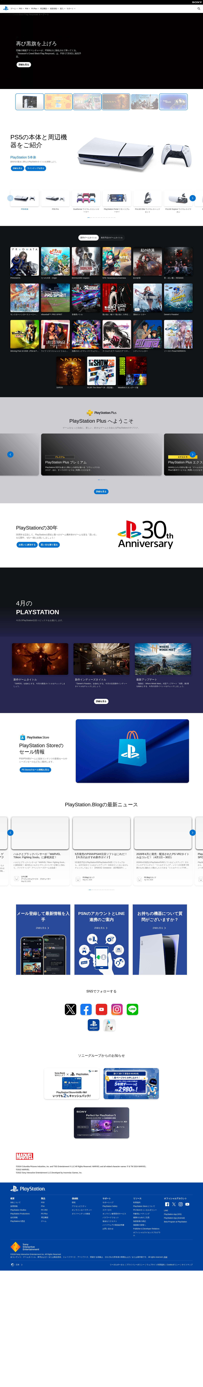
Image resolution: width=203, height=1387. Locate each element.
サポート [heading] (107, 1198)
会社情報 (14, 1217)
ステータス (107, 1210)
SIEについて (15, 1202)
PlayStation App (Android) (174, 1218)
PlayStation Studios (18, 1210)
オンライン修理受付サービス (114, 1214)
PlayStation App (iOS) (173, 1214)
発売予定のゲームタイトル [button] (112, 238)
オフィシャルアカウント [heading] (175, 1198)
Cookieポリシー (173, 1265)
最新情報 (53, 9)
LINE (166, 1210)
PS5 (20, 9)
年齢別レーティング (141, 1214)
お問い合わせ (108, 1229)
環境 (73, 1202)
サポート (70, 9)
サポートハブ (108, 1202)
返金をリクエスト (110, 1221)
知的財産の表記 (139, 1221)
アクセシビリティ (79, 1206)
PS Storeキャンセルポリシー (145, 1210)
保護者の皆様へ (139, 1225)
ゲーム (13, 9)
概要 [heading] (12, 1198)
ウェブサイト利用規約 (156, 1265)
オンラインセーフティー (82, 1210)
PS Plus (34, 9)
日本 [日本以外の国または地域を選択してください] (16, 1265)
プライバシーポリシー (135, 1265)
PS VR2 (44, 1210)
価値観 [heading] (75, 1198)
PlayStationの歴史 (17, 1221)
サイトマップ (187, 1265)
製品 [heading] (43, 1198)
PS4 (26, 9)
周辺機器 (43, 9)
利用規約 (136, 1202)
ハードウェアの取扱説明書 (113, 1225)
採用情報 (14, 1206)
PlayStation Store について (144, 1206)
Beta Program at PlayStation (175, 1222)
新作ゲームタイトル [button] (88, 238)
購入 (61, 9)
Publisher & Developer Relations (146, 1229)
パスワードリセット (111, 1217)
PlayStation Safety (110, 1206)
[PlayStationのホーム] (6, 8)
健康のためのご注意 (141, 1217)
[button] (29, 101)
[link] (40, 666)
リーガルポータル (117, 1265)
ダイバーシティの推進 (81, 1214)
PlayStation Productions (20, 1214)
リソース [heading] (137, 1198)
